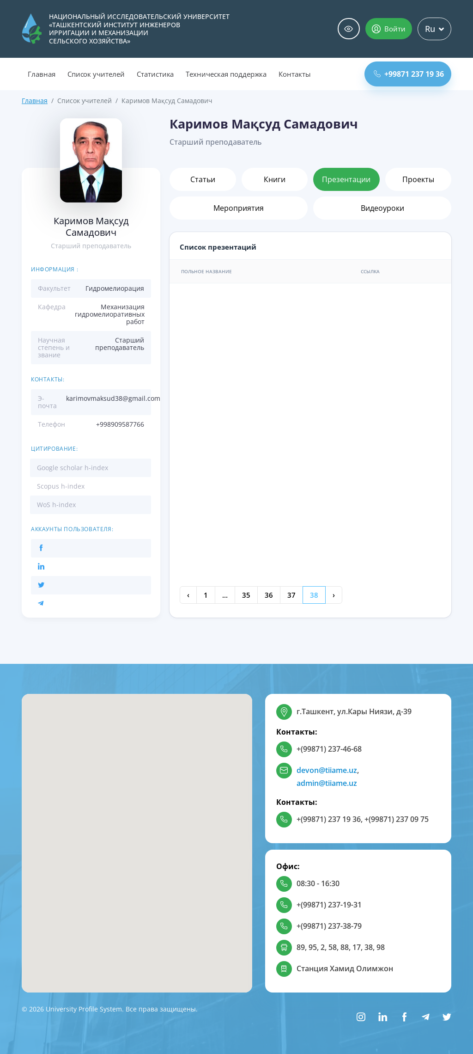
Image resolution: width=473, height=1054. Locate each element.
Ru (434, 28)
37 (291, 595)
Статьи (202, 179)
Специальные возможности (348, 29)
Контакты (295, 74)
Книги (274, 179)
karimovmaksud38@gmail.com (113, 398)
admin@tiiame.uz (327, 783)
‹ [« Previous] (188, 595)
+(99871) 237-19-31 (329, 905)
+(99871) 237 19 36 (329, 819)
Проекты (418, 179)
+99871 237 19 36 (409, 74)
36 (269, 595)
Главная (41, 74)
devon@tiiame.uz (327, 770)
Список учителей (96, 74)
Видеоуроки (382, 208)
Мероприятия (238, 208)
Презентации (346, 179)
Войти (389, 28)
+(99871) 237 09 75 (396, 819)
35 (246, 595)
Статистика (155, 74)
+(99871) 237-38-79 (329, 926)
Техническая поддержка (226, 74)
